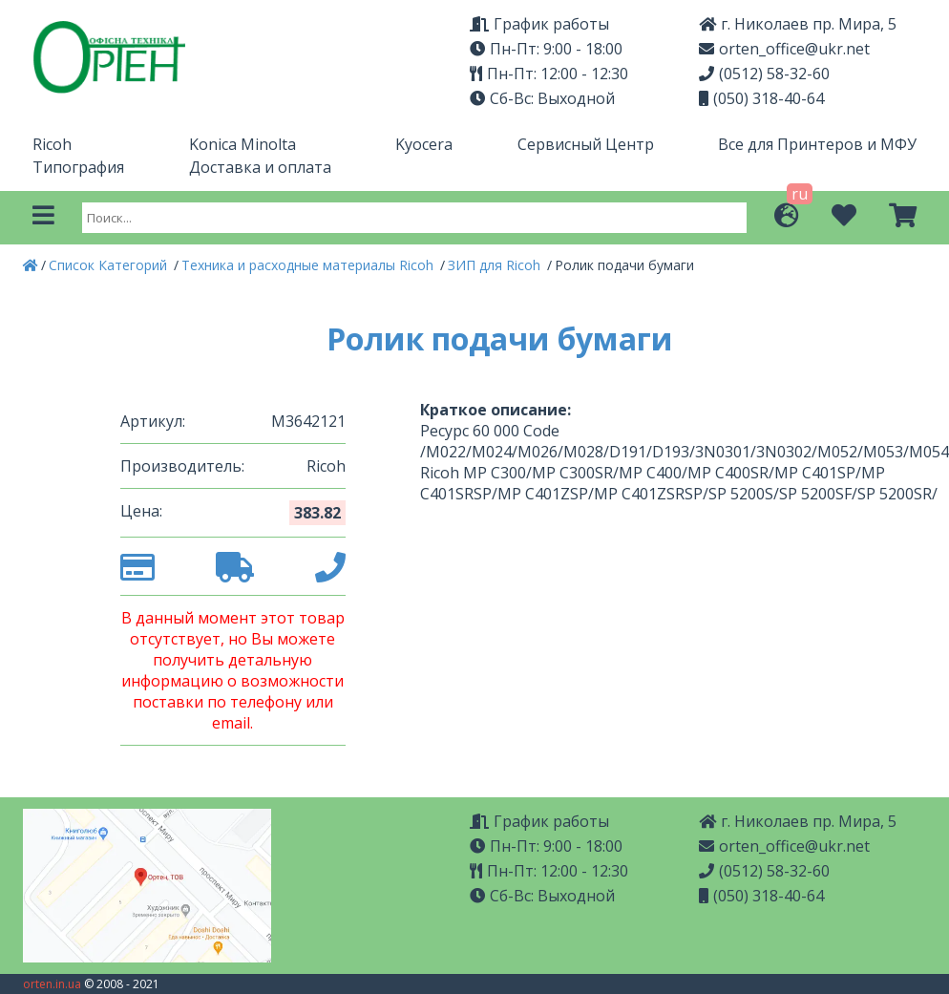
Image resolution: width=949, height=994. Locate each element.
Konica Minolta (242, 144)
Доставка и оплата (260, 167)
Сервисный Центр (585, 144)
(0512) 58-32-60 (764, 73)
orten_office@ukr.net (784, 48)
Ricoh (52, 144)
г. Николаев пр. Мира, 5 (797, 23)
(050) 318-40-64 (761, 98)
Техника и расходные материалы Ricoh (309, 265)
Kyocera (424, 144)
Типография (78, 167)
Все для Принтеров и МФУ (817, 144)
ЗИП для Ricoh (496, 265)
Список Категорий (110, 265)
